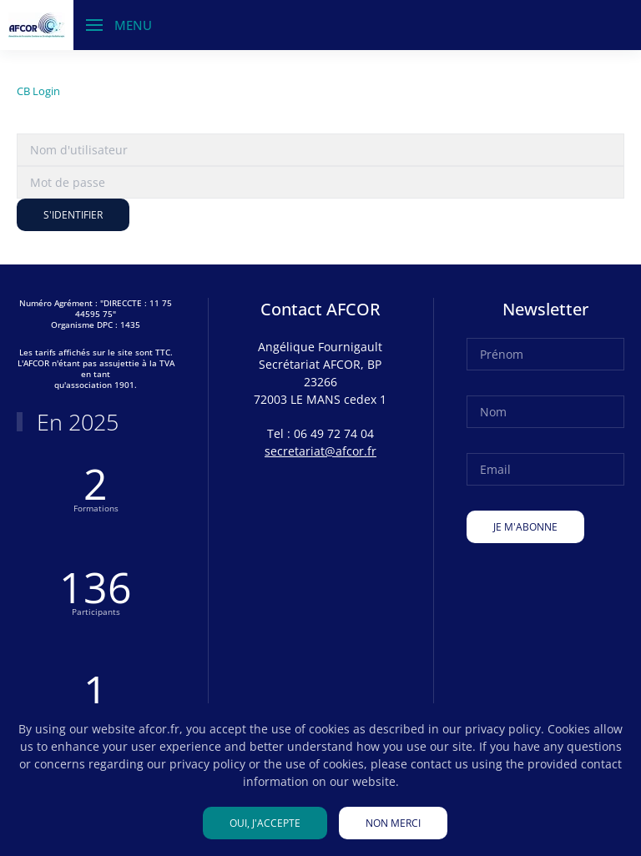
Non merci (393, 823)
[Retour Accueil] (36, 25)
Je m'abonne (525, 527)
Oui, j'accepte (265, 823)
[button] (119, 25)
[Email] (545, 469)
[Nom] (545, 411)
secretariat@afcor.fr (320, 451)
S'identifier (73, 215)
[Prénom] (545, 354)
